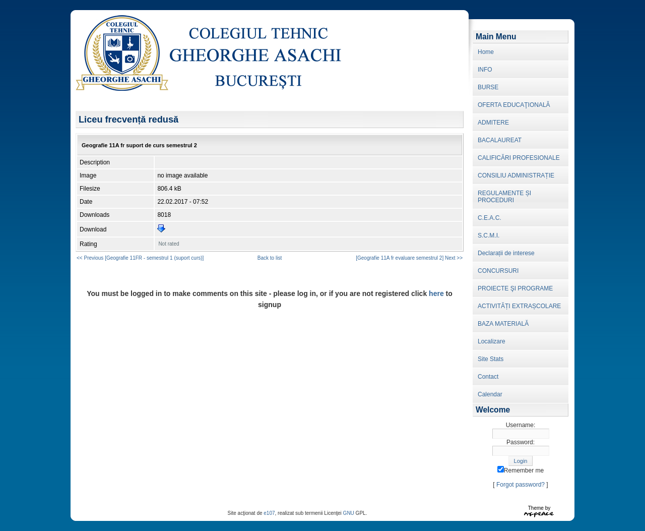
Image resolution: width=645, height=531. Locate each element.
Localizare (491, 341)
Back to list (269, 258)
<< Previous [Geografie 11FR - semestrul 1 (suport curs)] (140, 258)
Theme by (539, 508)
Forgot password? (520, 484)
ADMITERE (493, 122)
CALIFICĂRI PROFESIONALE (519, 157)
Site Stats (490, 359)
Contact (488, 376)
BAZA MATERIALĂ (503, 323)
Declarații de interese (506, 253)
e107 (269, 513)
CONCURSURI (498, 270)
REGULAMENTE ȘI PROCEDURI (504, 197)
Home (486, 51)
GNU (348, 513)
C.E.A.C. (489, 217)
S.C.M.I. (488, 235)
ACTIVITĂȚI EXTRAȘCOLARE (519, 306)
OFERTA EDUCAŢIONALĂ (514, 104)
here (436, 293)
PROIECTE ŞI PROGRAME (515, 288)
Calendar (490, 394)
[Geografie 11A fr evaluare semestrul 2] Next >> (409, 258)
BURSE (488, 87)
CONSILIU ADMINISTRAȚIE (516, 175)
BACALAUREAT (500, 140)
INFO (485, 69)
